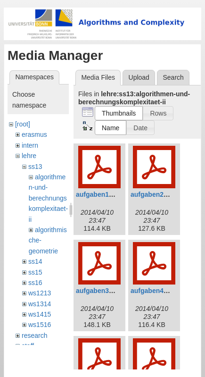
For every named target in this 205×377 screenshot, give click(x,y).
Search (173, 77)
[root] (22, 124)
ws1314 (39, 304)
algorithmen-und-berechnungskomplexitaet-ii (48, 198)
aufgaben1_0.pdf (102, 194)
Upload (139, 77)
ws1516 (39, 324)
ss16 (35, 282)
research (34, 335)
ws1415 (39, 314)
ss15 (35, 272)
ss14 (35, 261)
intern (30, 145)
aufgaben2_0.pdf (157, 194)
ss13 (35, 166)
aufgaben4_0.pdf (157, 290)
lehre (29, 155)
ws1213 (39, 293)
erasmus (34, 134)
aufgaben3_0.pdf (102, 290)
